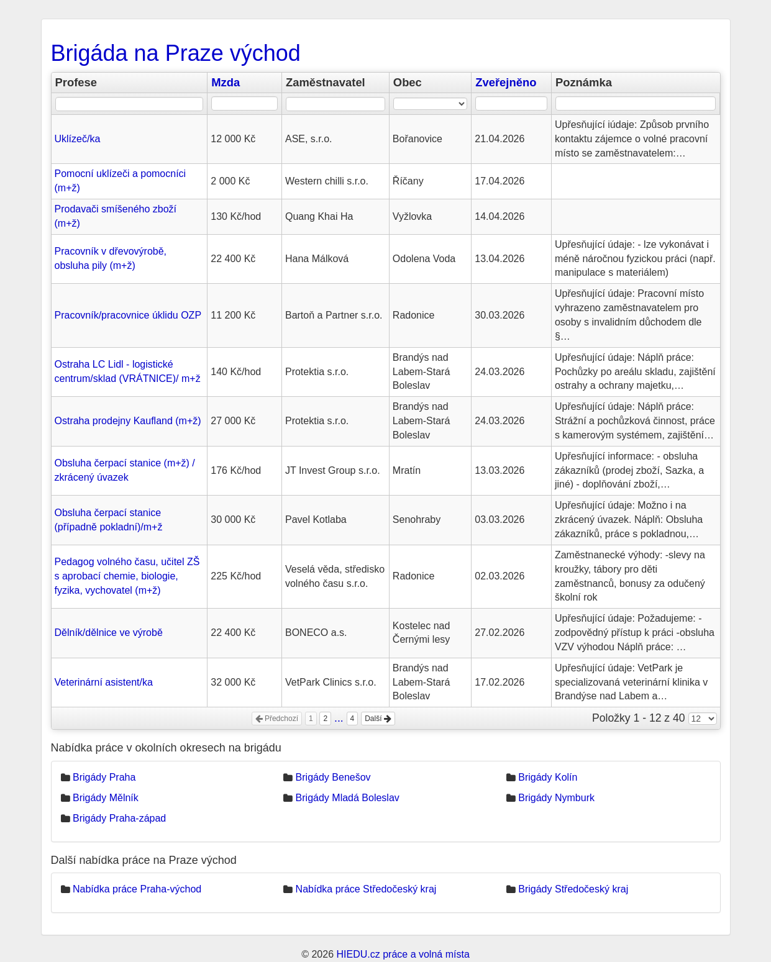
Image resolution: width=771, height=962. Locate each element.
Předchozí (276, 718)
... (339, 718)
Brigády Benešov (333, 777)
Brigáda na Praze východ (176, 53)
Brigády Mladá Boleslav (347, 797)
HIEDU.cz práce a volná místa (402, 954)
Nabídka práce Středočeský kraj (366, 889)
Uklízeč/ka (78, 139)
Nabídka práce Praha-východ (137, 889)
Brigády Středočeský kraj (573, 889)
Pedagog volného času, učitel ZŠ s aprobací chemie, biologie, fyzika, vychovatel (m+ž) (127, 576)
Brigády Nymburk (556, 797)
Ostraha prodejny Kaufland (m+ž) (128, 420)
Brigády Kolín (547, 777)
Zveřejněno (505, 82)
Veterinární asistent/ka (104, 682)
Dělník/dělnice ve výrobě (109, 632)
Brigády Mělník (106, 797)
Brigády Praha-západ (119, 818)
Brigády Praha (104, 777)
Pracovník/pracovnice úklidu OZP (128, 315)
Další (378, 718)
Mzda (225, 82)
